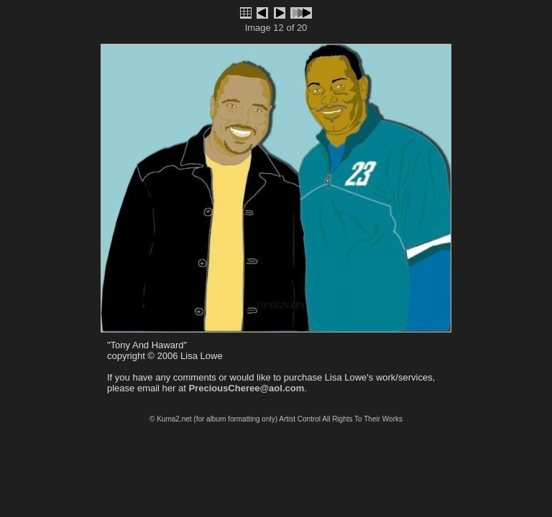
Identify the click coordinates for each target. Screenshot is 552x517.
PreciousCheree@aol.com (246, 388)
